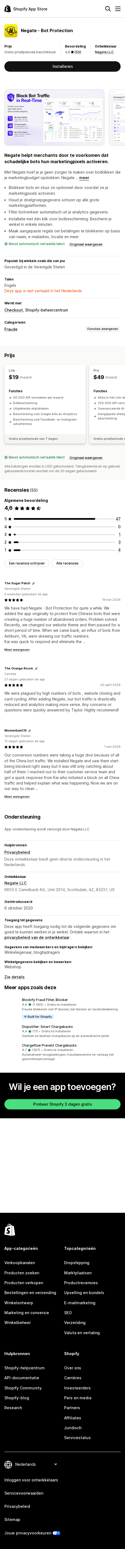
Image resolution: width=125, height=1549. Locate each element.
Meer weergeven (17, 650)
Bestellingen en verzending (30, 1292)
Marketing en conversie (26, 1312)
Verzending (75, 1322)
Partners (72, 1407)
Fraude (11, 329)
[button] (62, 1008)
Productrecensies (81, 1282)
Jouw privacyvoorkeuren (27, 1533)
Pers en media (77, 1397)
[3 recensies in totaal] (119, 542)
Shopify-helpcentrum (24, 1368)
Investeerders (77, 1388)
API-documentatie (21, 1377)
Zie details (14, 977)
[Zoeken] (108, 9)
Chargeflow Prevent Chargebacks (49, 1045)
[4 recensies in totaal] (119, 549)
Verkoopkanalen (19, 1262)
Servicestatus (77, 1437)
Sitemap (12, 1519)
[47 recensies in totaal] (118, 518)
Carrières (72, 1377)
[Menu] (118, 9)
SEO (68, 1312)
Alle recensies (67, 563)
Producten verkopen (23, 1282)
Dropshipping (76, 1262)
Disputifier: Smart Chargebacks (47, 1027)
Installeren (63, 66)
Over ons (72, 1368)
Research (13, 1407)
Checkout (13, 310)
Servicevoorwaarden (23, 1493)
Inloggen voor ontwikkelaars (31, 1480)
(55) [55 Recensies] (78, 52)
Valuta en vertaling (82, 1332)
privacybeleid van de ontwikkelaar (36, 937)
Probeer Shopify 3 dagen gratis (62, 1104)
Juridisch (72, 1427)
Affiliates (72, 1417)
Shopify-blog (16, 1397)
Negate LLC (104, 52)
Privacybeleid (17, 852)
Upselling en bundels (84, 1292)
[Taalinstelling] (36, 1464)
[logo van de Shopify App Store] (25, 8)
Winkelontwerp (18, 1302)
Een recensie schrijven (27, 563)
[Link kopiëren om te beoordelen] (33, 583)
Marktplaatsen (78, 1272)
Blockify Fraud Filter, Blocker (45, 1000)
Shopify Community (23, 1388)
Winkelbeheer (17, 1322)
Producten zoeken (21, 1272)
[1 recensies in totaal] (120, 534)
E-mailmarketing (79, 1302)
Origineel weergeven (86, 244)
